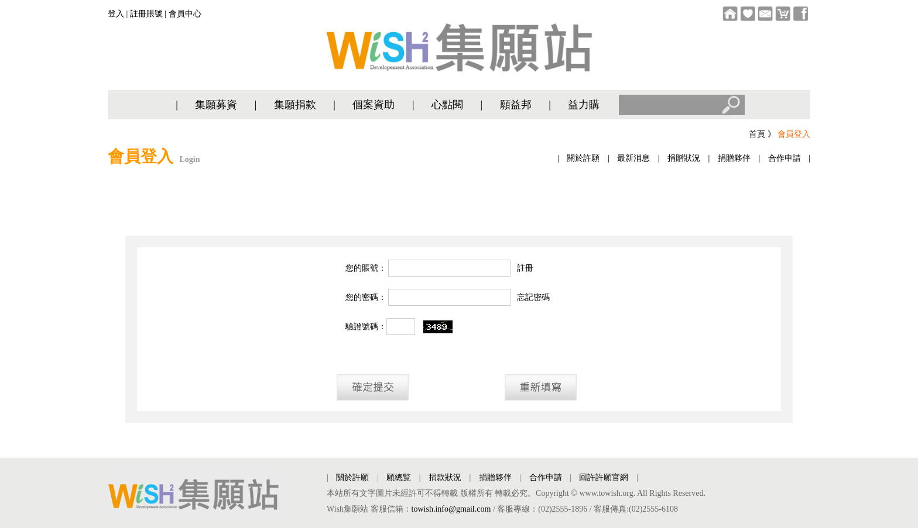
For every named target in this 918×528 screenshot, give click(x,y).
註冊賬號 (146, 13)
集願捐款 (295, 105)
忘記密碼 (533, 297)
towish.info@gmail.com (451, 509)
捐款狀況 (445, 477)
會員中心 (185, 13)
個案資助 (373, 105)
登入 (116, 13)
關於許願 (583, 158)
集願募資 (216, 105)
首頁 (757, 134)
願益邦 (516, 105)
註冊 (525, 268)
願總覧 (398, 477)
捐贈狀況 (683, 158)
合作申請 (784, 158)
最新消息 (633, 158)
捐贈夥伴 (734, 158)
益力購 (584, 105)
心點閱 (447, 105)
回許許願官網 (603, 477)
